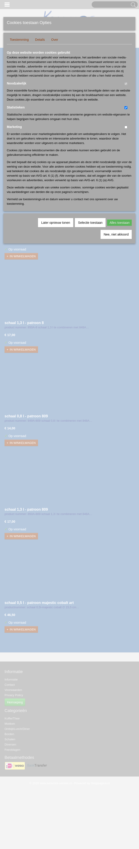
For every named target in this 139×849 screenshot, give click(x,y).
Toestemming (19, 39)
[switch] (125, 83)
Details (40, 39)
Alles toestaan (119, 222)
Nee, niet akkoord (116, 234)
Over (54, 39)
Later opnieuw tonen (55, 222)
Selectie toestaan (90, 222)
